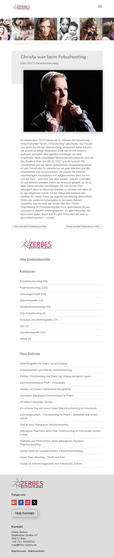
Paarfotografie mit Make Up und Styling (43, 363)
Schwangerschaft (30, 294)
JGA (22, 326)
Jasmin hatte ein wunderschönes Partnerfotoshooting (51, 451)
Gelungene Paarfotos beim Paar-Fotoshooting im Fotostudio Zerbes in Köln (60, 432)
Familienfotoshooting (32, 307)
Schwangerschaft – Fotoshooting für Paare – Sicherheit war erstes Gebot (59, 416)
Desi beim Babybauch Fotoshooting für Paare (46, 395)
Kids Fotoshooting (30, 313)
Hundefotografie (30, 332)
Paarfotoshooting (30, 288)
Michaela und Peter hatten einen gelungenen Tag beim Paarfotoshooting (52, 442)
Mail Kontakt (24, 513)
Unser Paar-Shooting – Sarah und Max (42, 457)
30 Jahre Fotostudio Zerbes (36, 402)
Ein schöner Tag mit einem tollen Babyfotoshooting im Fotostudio (58, 408)
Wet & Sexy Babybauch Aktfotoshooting (44, 425)
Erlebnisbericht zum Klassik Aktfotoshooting (46, 370)
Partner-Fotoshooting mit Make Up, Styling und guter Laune (55, 376)
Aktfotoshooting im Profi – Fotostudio (42, 383)
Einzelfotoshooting (47, 63)
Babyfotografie (29, 300)
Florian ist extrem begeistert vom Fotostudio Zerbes (51, 464)
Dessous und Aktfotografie (36, 320)
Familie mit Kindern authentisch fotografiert (45, 389)
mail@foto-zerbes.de (24, 545)
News (23, 339)
